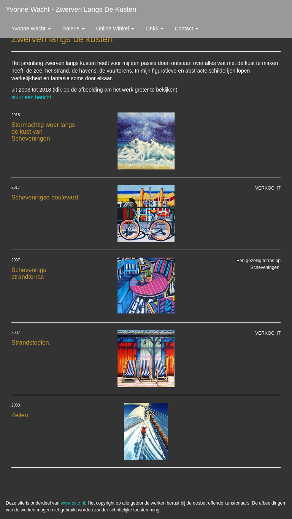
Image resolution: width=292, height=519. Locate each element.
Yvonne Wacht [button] (31, 28)
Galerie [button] (73, 28)
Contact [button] (186, 28)
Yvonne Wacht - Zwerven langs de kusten (71, 9)
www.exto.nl (73, 503)
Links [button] (154, 28)
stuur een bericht (31, 97)
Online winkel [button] (115, 28)
